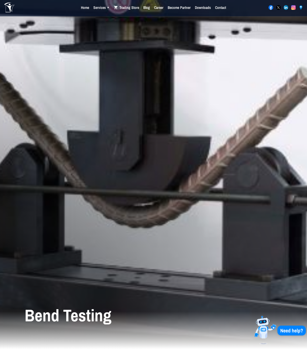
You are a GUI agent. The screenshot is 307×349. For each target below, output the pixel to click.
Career (158, 7)
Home (85, 7)
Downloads (203, 7)
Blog (146, 7)
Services (101, 7)
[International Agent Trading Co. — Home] (9, 8)
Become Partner (179, 7)
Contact (220, 7)
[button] (277, 330)
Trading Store (126, 7)
